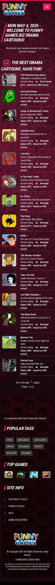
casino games (40, 440)
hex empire (26, 453)
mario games (23, 440)
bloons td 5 (11, 453)
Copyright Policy (18, 499)
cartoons (38, 446)
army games (24, 446)
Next (37, 382)
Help (11, 513)
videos (9, 440)
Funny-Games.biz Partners (34, 418)
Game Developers (17, 520)
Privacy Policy (16, 506)
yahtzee (10, 446)
